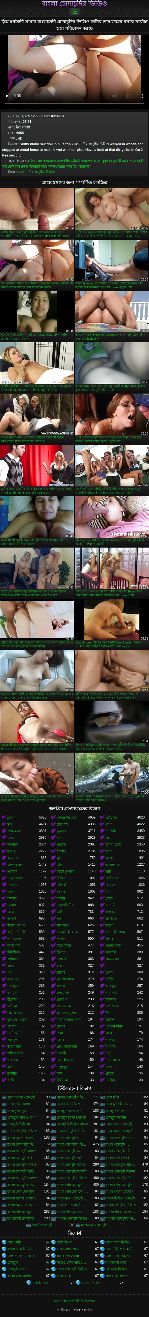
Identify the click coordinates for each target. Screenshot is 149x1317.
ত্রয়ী (108, 872)
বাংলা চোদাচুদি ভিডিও (120, 1165)
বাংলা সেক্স (64, 1276)
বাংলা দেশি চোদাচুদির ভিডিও (23, 1192)
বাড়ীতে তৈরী (16, 932)
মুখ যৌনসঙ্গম (65, 979)
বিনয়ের (110, 885)
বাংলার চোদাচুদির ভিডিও (121, 1219)
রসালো (12, 993)
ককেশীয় (110, 952)
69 (107, 1013)
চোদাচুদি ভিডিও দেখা (21, 1118)
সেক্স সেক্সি (14, 1242)
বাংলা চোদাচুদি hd (117, 1144)
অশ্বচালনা (49, 161)
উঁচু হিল (12, 999)
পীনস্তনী (110, 831)
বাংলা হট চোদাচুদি (68, 1205)
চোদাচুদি (12, 1263)
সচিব (43, 167)
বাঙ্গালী (61, 1053)
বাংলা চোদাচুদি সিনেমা (120, 1171)
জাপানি (110, 905)
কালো (97, 161)
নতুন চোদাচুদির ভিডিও (72, 1131)
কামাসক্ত (86, 161)
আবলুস (110, 986)
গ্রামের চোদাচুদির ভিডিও (72, 1097)
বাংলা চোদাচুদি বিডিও (71, 1165)
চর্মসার (61, 892)
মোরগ (61, 1026)
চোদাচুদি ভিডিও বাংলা (71, 1118)
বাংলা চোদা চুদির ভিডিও (72, 1144)
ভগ (9, 824)
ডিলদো (61, 952)
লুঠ (59, 858)
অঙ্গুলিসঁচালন (67, 905)
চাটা (10, 1067)
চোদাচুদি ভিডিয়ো (18, 1124)
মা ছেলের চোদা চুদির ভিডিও (97, 1225)
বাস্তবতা (12, 979)
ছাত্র (59, 966)
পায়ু (107, 1053)
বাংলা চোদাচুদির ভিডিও (74, 3)
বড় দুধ (11, 851)
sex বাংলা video (116, 1276)
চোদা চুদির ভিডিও (68, 1104)
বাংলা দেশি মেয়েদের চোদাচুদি (72, 1192)
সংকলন (12, 885)
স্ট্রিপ (75, 167)
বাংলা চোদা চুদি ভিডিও (72, 1269)
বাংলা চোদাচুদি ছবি (19, 1158)
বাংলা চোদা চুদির (68, 1138)
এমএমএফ (112, 959)
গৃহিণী (109, 979)
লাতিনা (12, 1006)
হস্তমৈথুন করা (65, 872)
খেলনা (11, 892)
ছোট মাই (62, 824)
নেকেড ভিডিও (91, 1283)
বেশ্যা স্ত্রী (62, 959)
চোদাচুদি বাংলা (16, 1269)
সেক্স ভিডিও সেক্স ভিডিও (121, 1249)
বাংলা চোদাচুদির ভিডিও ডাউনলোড (121, 1178)
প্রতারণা (62, 999)
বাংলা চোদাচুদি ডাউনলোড (72, 1158)
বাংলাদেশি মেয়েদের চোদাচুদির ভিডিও (121, 1212)
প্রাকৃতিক (111, 919)
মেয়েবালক (112, 1060)
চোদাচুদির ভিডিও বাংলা (72, 1124)
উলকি (109, 939)
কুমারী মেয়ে (120, 161)
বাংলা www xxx (67, 1249)
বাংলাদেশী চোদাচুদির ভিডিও (36, 172)
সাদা (69, 167)
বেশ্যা (108, 898)
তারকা (61, 972)
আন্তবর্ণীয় (63, 161)
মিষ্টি (59, 912)
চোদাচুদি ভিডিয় (115, 1118)
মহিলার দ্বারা (15, 865)
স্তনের (60, 1040)
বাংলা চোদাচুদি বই (117, 1158)
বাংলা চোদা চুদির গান (119, 1138)
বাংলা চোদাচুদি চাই (117, 1151)
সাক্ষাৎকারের (56, 167)
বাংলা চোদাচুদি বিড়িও (21, 1165)
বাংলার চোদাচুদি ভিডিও (72, 1219)
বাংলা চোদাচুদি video (21, 1151)
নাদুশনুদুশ (63, 1067)
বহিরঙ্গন (110, 912)
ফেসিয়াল (14, 167)
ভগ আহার (112, 1006)
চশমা (133, 161)
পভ (59, 919)
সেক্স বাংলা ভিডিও (117, 1242)
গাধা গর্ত (111, 993)
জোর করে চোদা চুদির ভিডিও (121, 1124)
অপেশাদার (112, 865)
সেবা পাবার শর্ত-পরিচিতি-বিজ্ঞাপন (74, 1301)
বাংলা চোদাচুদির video (22, 1178)
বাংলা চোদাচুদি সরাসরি (72, 1171)
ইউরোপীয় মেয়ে (67, 818)
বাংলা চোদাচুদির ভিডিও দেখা (23, 1185)
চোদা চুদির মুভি (17, 1111)
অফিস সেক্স (34, 161)
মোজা (11, 1026)
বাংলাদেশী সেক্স (115, 1263)
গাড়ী (10, 1080)
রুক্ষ (59, 1073)
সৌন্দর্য (61, 885)
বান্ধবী (61, 898)
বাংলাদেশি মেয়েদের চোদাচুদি (72, 1212)
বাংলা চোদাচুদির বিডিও (72, 1178)
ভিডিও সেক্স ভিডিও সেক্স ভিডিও (72, 1263)
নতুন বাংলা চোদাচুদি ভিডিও (121, 1131)
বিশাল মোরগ (16, 925)
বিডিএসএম (15, 1013)
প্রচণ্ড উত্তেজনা (67, 1047)
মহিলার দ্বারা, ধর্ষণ (69, 1020)
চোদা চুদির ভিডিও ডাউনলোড (121, 1104)
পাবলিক (12, 1060)
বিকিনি (109, 1020)
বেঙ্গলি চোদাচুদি (42, 1225)
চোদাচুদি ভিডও (115, 1111)
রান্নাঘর (12, 1073)
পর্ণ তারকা (14, 939)
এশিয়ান (12, 872)
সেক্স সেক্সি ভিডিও (117, 1256)
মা (106, 966)
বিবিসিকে (13, 952)
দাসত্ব (109, 1033)
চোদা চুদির (112, 1097)
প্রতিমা (109, 1073)
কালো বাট (14, 1047)
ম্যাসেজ (110, 999)
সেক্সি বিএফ (64, 1242)
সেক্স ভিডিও (40, 1283)
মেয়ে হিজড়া (65, 1060)
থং (9, 972)
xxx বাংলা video (68, 1256)
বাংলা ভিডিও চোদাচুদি (120, 1198)
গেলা (108, 972)
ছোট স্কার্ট (13, 1033)
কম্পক (61, 986)
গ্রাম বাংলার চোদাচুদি (21, 1097)
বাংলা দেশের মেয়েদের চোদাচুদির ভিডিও (23, 1198)
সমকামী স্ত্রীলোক (67, 932)
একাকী (11, 919)
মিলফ (109, 858)
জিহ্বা (109, 1067)
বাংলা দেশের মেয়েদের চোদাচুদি (121, 1192)
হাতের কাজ (113, 946)
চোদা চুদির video (18, 1104)
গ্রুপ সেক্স (63, 993)
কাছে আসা (64, 946)
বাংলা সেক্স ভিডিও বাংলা (23, 1249)
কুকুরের (107, 161)
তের (10, 838)
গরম (108, 892)
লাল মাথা (63, 925)
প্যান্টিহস (111, 1080)
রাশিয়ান (12, 959)
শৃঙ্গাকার (12, 898)
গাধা (108, 824)
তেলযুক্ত (13, 986)
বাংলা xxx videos (19, 1276)
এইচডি (75, 161)
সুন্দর (108, 851)
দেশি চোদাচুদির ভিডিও (22, 1131)
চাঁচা (107, 838)
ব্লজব (24, 167)
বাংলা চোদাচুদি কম (69, 1151)
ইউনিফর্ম (62, 1080)
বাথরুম (110, 1047)
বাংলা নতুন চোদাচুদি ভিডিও (72, 1198)
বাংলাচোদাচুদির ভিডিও (120, 1205)
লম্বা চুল (12, 1040)
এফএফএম (64, 1006)
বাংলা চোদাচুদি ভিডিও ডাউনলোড (23, 1171)
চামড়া (11, 912)
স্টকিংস (61, 878)
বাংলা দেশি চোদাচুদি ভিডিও (121, 1185)
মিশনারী (34, 167)
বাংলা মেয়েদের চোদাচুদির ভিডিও (23, 1205)
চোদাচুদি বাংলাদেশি (69, 1111)
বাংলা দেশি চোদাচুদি (70, 1185)
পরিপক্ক (110, 1040)
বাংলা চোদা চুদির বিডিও (23, 1144)
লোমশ (11, 905)
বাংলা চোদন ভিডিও (20, 1138)
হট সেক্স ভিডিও (116, 1269)
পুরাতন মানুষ (114, 1026)
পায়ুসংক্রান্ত (14, 878)
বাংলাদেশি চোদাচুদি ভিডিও (23, 1212)
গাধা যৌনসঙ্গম (115, 932)
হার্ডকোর (85, 167)
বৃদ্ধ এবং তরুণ (17, 1020)
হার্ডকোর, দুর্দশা (66, 1013)
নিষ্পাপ (61, 851)
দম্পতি (61, 939)
